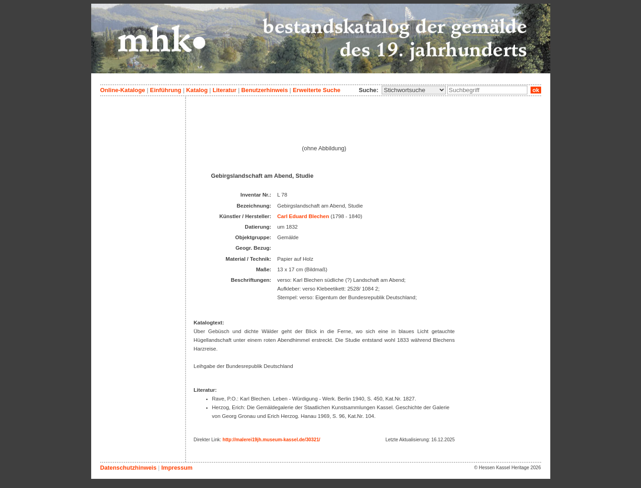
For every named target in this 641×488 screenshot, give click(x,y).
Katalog (197, 90)
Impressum (176, 467)
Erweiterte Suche (316, 90)
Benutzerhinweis (264, 90)
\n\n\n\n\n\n (414, 90)
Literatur (224, 90)
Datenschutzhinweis (128, 467)
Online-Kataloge (122, 90)
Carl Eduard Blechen (303, 216)
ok (536, 90)
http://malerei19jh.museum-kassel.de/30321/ (271, 439)
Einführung (165, 90)
